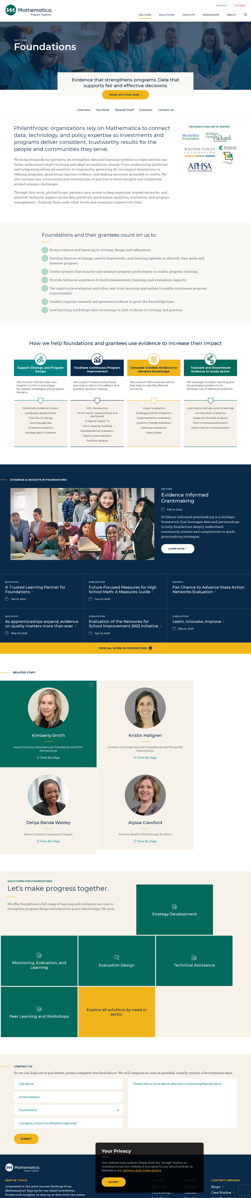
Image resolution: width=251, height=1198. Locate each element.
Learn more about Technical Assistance (94, 965)
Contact (240, 5)
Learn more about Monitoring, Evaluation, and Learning (219, 914)
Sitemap (192, 1188)
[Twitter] (9, 1177)
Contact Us (167, 110)
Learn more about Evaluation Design (32, 965)
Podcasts (220, 1169)
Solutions (166, 14)
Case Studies (223, 1146)
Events (191, 1152)
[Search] (245, 14)
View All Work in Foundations (125, 654)
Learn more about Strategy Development (157, 914)
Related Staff (124, 110)
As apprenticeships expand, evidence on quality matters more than (39, 627)
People (191, 1158)
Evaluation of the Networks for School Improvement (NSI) (119, 627)
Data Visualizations (228, 1152)
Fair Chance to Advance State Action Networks (209, 590)
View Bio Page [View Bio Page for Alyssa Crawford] (41, 848)
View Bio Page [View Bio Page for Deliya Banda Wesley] (208, 761)
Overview (83, 110)
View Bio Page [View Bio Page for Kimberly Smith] (41, 764)
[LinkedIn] (22, 1177)
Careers (221, 5)
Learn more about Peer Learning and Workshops (157, 965)
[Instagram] (29, 1177)
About (231, 14)
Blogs (217, 1140)
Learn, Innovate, (199, 622)
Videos (218, 1175)
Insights (188, 14)
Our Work (102, 110)
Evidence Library (226, 1158)
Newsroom (211, 14)
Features (219, 1163)
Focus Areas (162, 1146)
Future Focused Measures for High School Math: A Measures (123, 590)
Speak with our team (125, 94)
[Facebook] (15, 1177)
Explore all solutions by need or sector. (219, 965)
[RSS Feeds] (36, 1177)
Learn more (177, 548)
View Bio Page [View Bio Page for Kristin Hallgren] (125, 764)
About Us (160, 1140)
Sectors (145, 14)
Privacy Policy (212, 1188)
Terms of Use (236, 1188)
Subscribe (20, 1162)
